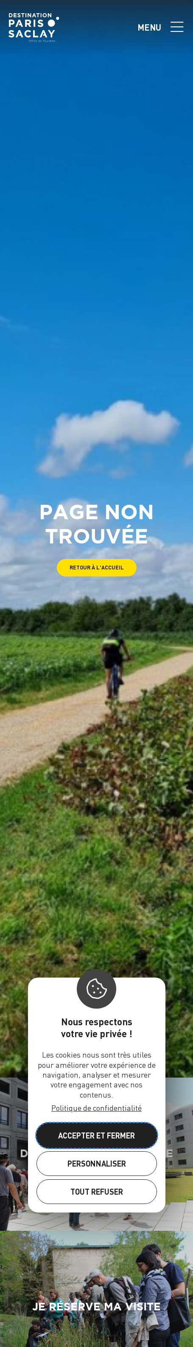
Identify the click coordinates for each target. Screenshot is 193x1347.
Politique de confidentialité (96, 1107)
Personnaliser (96, 1163)
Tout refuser (96, 1191)
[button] (97, 567)
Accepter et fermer (96, 1135)
